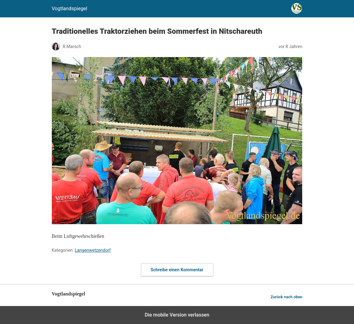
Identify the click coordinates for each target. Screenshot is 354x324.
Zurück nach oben (286, 297)
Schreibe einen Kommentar (177, 269)
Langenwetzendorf (93, 250)
